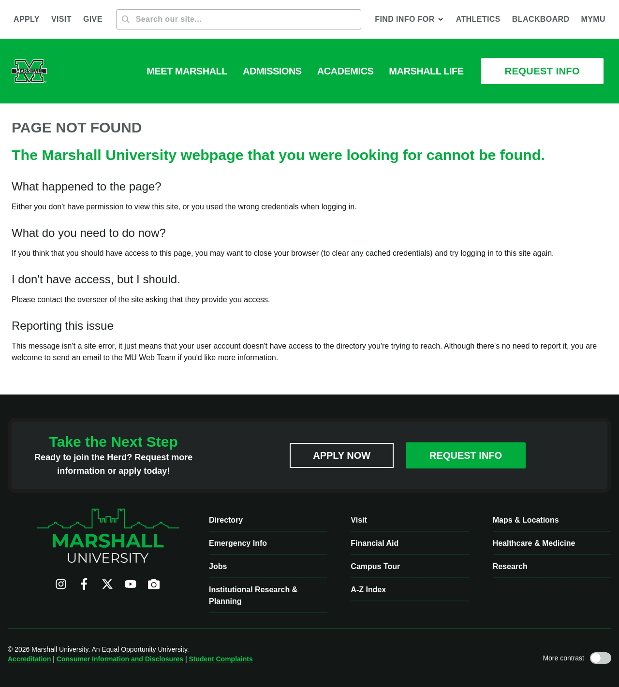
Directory (226, 520)
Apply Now (341, 455)
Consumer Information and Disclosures (120, 659)
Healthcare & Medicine (534, 543)
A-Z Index (368, 589)
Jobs (218, 566)
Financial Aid (374, 543)
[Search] (239, 19)
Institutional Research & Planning (253, 595)
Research (510, 566)
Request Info (465, 455)
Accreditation (29, 659)
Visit (359, 520)
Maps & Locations (526, 520)
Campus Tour (375, 566)
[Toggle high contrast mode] (600, 658)
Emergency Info (238, 543)
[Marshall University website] (29, 71)
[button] (409, 19)
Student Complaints (220, 659)
